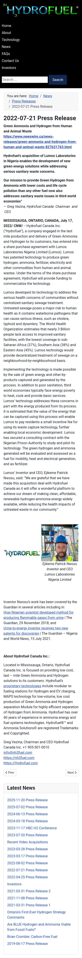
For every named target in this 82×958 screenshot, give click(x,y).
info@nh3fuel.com (17, 752)
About (6, 33)
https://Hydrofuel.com (20, 763)
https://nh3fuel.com (18, 758)
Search (57, 80)
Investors (9, 68)
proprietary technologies (22, 686)
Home (6, 26)
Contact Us (10, 61)
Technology (11, 40)
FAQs (6, 54)
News (6, 47)
